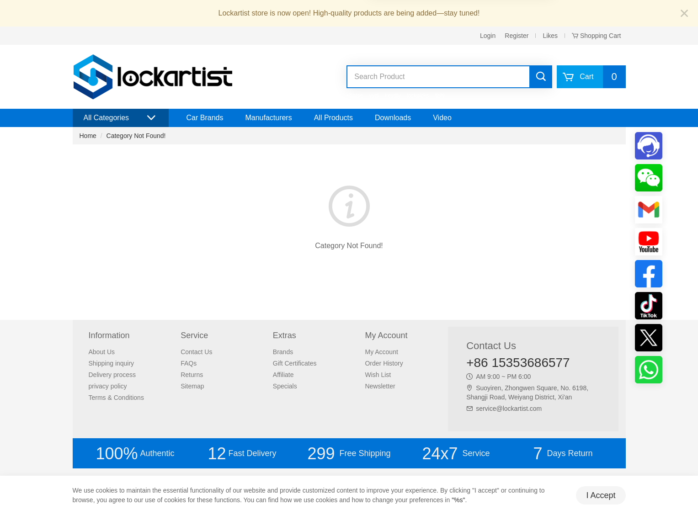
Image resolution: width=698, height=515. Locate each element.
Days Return (562, 453)
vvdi (374, 95)
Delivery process (112, 374)
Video (442, 118)
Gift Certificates (295, 363)
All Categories (121, 118)
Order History (384, 363)
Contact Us (196, 352)
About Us (102, 352)
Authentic (135, 453)
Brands (283, 352)
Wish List (378, 374)
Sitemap (192, 386)
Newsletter (380, 386)
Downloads (393, 118)
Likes (550, 35)
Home (88, 135)
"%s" (458, 500)
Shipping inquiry (111, 363)
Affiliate (283, 374)
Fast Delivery (242, 453)
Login (488, 35)
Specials (285, 386)
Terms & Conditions (116, 397)
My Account (381, 352)
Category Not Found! (136, 135)
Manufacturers (268, 118)
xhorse (354, 95)
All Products (333, 118)
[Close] (684, 14)
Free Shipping (348, 453)
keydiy (392, 95)
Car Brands (205, 118)
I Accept (600, 495)
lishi (440, 95)
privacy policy (108, 386)
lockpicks (418, 95)
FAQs (189, 363)
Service (456, 453)
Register (516, 35)
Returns (192, 374)
